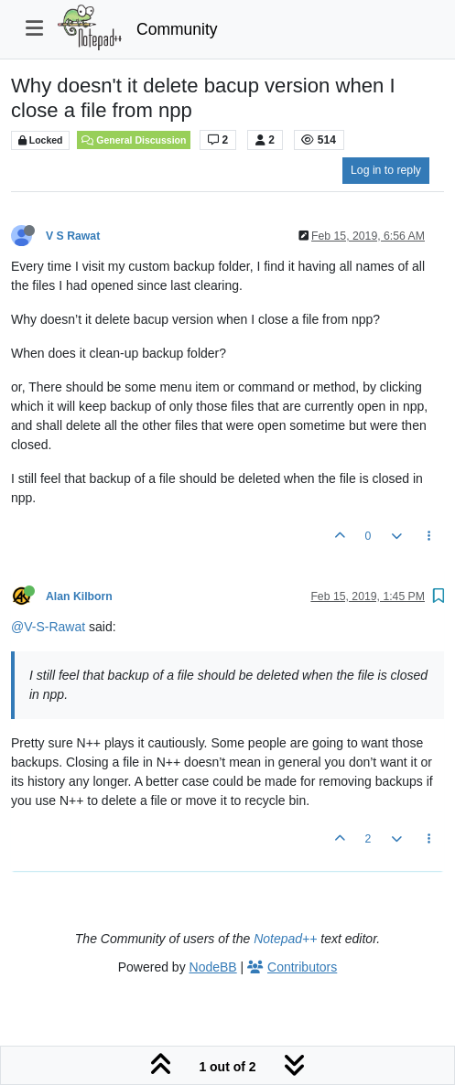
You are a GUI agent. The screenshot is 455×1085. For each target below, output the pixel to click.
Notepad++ (285, 938)
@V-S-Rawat (48, 626)
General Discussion (133, 139)
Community (177, 29)
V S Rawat (73, 236)
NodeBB (213, 967)
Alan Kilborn (79, 596)
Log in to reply (386, 170)
